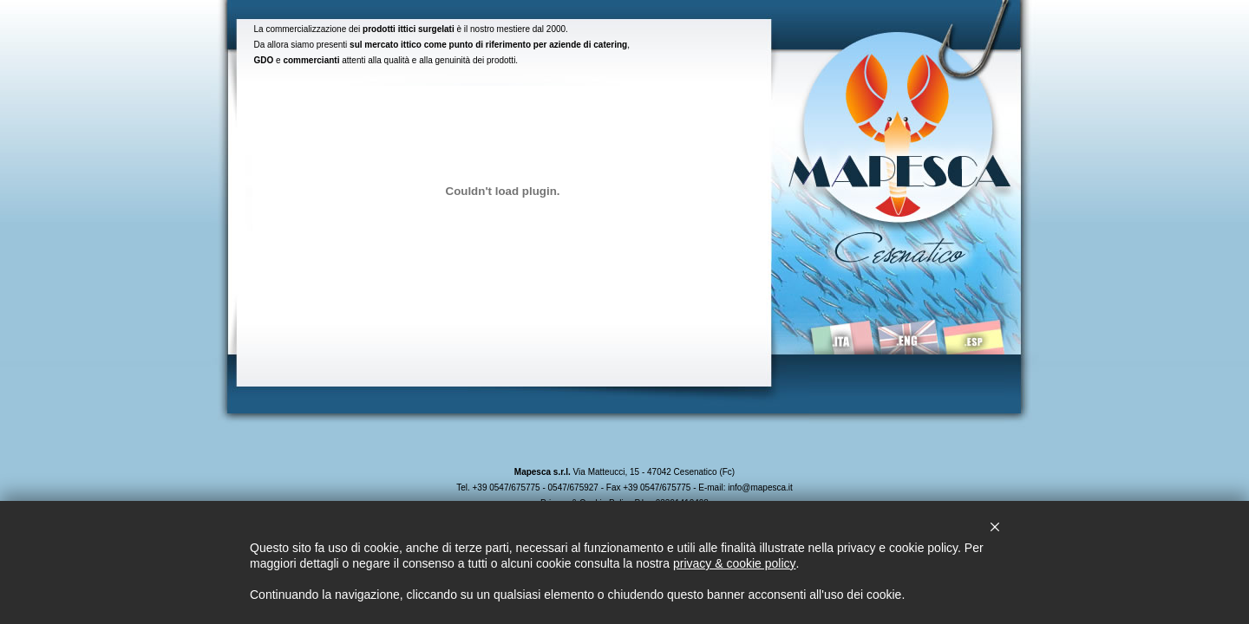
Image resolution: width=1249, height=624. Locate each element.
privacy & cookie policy (734, 563)
